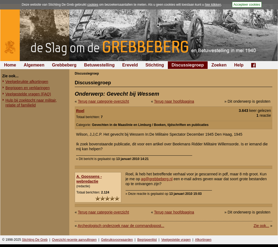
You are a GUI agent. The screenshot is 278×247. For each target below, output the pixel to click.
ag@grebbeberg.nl (156, 179)
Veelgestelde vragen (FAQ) (28, 94)
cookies (92, 4)
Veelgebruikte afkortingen (26, 81)
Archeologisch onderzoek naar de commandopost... (121, 225)
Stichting (154, 65)
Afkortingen (203, 240)
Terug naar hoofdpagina (174, 101)
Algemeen (34, 65)
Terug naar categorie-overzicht (103, 101)
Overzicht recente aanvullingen (74, 240)
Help (239, 65)
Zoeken (219, 65)
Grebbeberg (64, 65)
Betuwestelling (99, 65)
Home (10, 65)
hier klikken (213, 4)
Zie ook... (261, 225)
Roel (80, 111)
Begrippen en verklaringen (27, 88)
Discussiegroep (188, 65)
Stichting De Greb (35, 240)
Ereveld (130, 65)
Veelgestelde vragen (176, 240)
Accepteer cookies (247, 4)
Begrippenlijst (147, 240)
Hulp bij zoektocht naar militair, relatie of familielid (31, 102)
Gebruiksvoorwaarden (117, 240)
